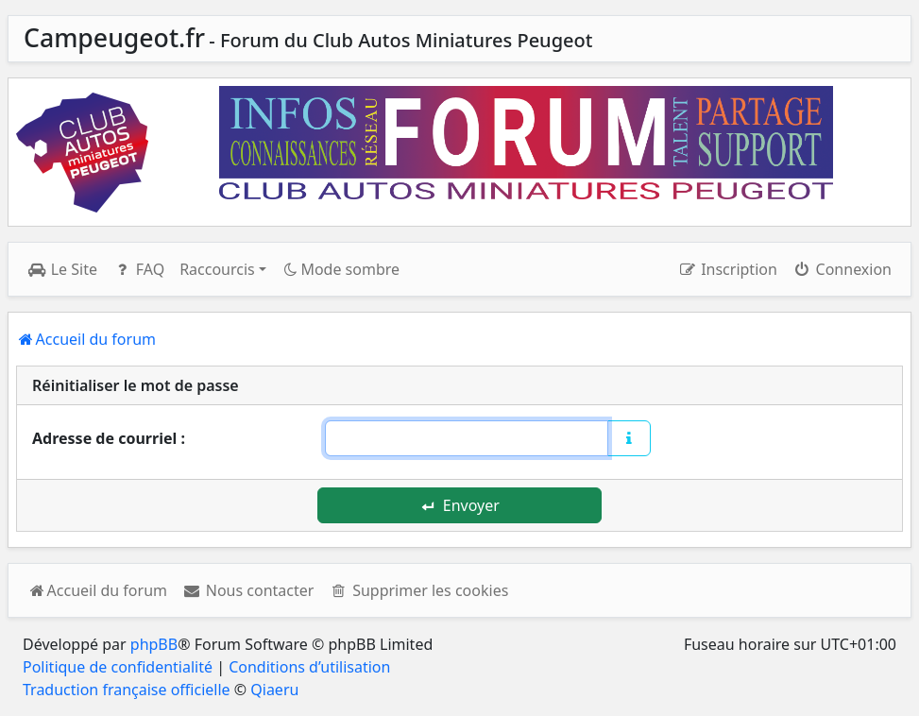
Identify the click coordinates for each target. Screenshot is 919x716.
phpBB (154, 644)
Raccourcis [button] (217, 269)
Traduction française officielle (126, 689)
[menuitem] (248, 590)
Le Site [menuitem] (62, 269)
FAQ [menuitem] (138, 269)
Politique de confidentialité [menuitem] (118, 666)
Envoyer (460, 505)
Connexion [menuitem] (842, 269)
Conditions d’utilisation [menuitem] (309, 666)
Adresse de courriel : (108, 438)
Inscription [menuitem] (726, 269)
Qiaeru (274, 689)
